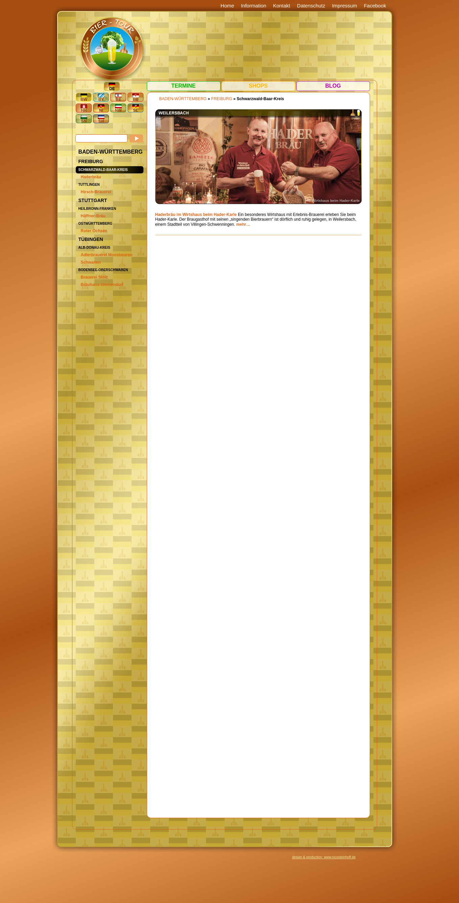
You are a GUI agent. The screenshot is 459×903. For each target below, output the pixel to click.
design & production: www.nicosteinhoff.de (324, 857)
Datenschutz (311, 5)
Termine (183, 86)
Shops (258, 86)
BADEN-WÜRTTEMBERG (110, 152)
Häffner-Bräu (93, 216)
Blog (333, 86)
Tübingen (90, 239)
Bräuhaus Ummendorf (102, 284)
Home (227, 5)
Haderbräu (91, 177)
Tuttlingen (89, 184)
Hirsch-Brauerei (96, 192)
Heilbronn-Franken (97, 209)
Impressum (344, 5)
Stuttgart (92, 200)
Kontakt (281, 5)
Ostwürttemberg (95, 223)
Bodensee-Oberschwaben (103, 270)
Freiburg (90, 161)
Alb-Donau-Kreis (94, 247)
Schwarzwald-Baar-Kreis (103, 170)
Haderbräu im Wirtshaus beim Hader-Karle (196, 214)
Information (253, 5)
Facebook (375, 5)
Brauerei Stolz (94, 277)
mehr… (243, 224)
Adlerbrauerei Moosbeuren (107, 254)
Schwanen (91, 262)
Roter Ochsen (94, 230)
